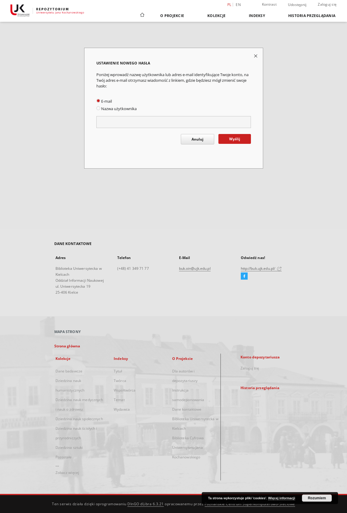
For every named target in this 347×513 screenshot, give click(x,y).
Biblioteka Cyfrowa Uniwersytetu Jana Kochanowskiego (188, 447)
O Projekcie (172, 15)
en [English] (238, 5)
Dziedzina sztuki (69, 447)
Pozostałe (63, 457)
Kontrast (269, 4)
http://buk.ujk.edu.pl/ (261, 268)
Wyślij (234, 138)
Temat (119, 399)
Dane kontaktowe (187, 409)
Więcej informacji (281, 498)
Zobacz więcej (67, 472)
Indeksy (257, 15)
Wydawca (122, 409)
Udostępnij (297, 4)
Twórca (120, 380)
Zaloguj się (327, 4)
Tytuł (118, 371)
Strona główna (67, 346)
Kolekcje (216, 15)
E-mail (104, 101)
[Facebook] (244, 276)
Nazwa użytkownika (116, 108)
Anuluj (197, 139)
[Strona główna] (142, 15)
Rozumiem (317, 498)
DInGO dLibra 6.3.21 (145, 503)
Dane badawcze (69, 371)
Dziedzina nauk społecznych (79, 418)
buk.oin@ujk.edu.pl (195, 268)
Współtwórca (124, 390)
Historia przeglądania (311, 15)
